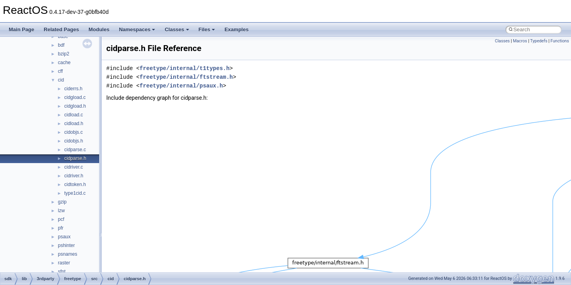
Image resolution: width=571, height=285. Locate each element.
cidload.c (73, 115)
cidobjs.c (73, 132)
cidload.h (73, 123)
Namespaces (137, 29)
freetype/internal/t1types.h (185, 68)
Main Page (21, 29)
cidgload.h (75, 106)
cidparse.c (75, 149)
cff (60, 71)
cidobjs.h (73, 141)
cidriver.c (73, 167)
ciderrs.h (73, 88)
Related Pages (61, 29)
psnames (67, 254)
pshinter (66, 245)
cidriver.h (73, 176)
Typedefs (539, 41)
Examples (236, 29)
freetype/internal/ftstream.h (186, 77)
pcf (61, 219)
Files (207, 29)
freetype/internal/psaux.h (181, 85)
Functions (559, 41)
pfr (60, 228)
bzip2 (63, 54)
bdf (61, 45)
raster (64, 263)
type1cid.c (75, 193)
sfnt (61, 271)
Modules (98, 29)
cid (61, 80)
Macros (520, 41)
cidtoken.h (75, 184)
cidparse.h (75, 158)
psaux (64, 236)
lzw (61, 210)
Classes (177, 29)
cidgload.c (75, 97)
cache (64, 62)
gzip (62, 202)
